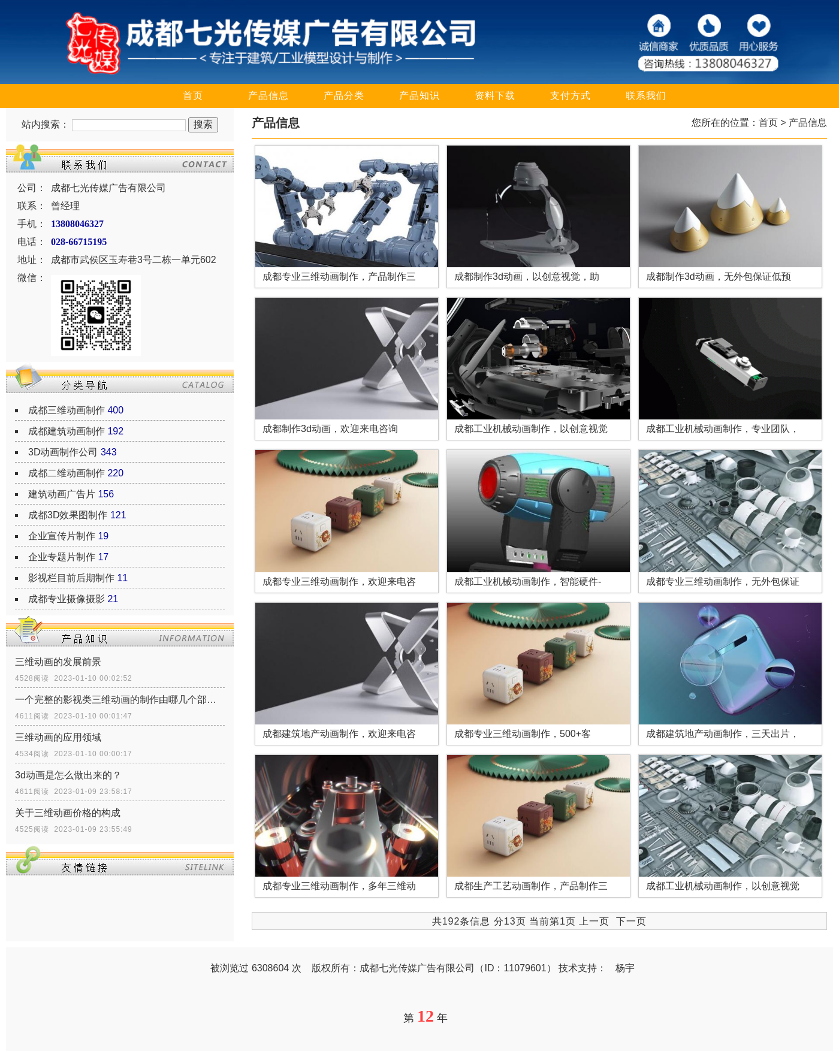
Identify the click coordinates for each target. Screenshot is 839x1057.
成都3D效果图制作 (67, 515)
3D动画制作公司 (63, 452)
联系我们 (646, 95)
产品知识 (419, 95)
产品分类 (344, 95)
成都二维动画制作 (66, 473)
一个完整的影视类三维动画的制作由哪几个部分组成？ (120, 699)
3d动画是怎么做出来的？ (68, 775)
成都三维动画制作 (66, 410)
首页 (193, 95)
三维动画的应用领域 (58, 737)
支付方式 (570, 95)
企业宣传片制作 (61, 536)
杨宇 (625, 968)
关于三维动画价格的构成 (67, 813)
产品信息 (268, 95)
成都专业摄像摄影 (66, 599)
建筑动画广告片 (61, 494)
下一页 (631, 921)
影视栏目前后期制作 (71, 578)
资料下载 (495, 95)
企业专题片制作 (61, 557)
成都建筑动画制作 (66, 431)
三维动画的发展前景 (58, 662)
